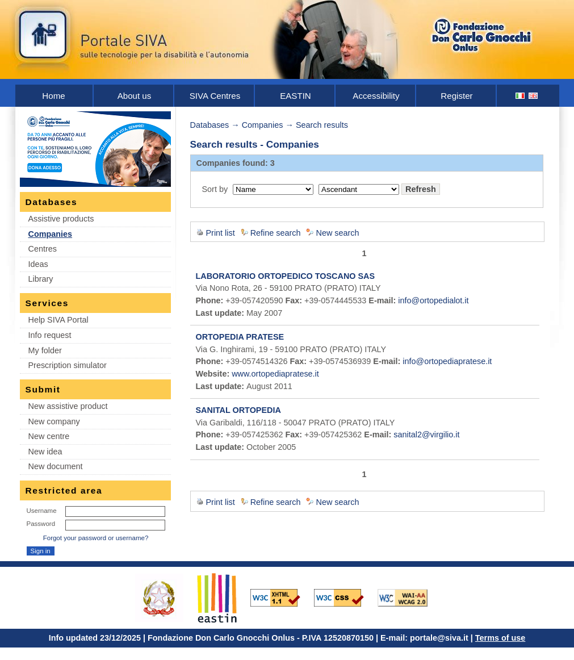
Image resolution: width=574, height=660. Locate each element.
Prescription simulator (67, 365)
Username (42, 510)
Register (456, 96)
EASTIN (295, 96)
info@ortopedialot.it (433, 300)
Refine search (275, 232)
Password (41, 523)
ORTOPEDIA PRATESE (240, 336)
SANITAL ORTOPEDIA (238, 410)
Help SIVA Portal (58, 319)
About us (135, 96)
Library (40, 278)
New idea (45, 451)
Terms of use (500, 637)
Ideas (38, 264)
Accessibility (376, 96)
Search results (322, 125)
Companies (50, 234)
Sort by (215, 189)
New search (337, 232)
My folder (45, 350)
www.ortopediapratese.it (275, 373)
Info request (50, 335)
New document (55, 466)
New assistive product (68, 406)
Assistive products (61, 218)
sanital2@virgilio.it (426, 434)
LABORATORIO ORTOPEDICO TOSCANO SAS (285, 276)
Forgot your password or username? (96, 537)
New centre (49, 436)
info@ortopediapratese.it (447, 361)
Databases (209, 125)
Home (53, 96)
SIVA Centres (215, 96)
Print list (220, 232)
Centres (42, 248)
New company (54, 421)
